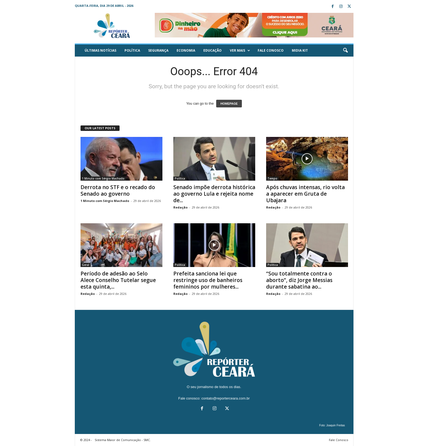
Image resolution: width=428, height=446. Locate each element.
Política (132, 50)
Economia (186, 50)
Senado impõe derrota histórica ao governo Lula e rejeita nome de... (214, 194)
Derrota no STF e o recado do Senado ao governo (118, 190)
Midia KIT (300, 50)
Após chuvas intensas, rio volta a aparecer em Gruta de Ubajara (305, 194)
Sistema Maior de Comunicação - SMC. (123, 440)
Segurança (158, 50)
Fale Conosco (271, 50)
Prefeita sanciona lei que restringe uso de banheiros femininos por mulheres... (207, 280)
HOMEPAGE (228, 103)
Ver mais (240, 51)
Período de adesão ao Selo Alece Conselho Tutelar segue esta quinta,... (118, 280)
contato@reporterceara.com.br (225, 398)
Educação (212, 50)
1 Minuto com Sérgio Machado (103, 178)
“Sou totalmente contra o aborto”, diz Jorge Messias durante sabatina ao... (299, 280)
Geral (85, 265)
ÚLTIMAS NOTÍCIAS (100, 50)
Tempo (272, 178)
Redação (180, 207)
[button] (345, 51)
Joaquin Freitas (335, 425)
